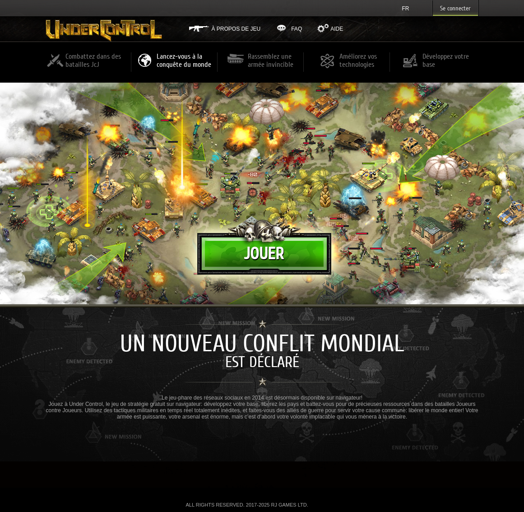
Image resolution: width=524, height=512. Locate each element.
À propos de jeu (236, 29)
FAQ (296, 29)
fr (405, 8)
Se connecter (455, 8)
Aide (336, 29)
